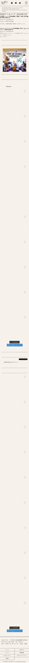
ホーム (7, 649)
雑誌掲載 (22, 652)
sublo (4, 2)
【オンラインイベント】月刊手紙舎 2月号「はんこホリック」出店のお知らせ (14, 29)
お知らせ (22, 649)
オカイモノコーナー (21, 655)
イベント (7, 652)
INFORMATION (9, 19)
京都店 (7, 658)
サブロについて (7, 655)
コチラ (5, 36)
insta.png (20, 3)
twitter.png (16, 3)
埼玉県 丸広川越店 (9, 21)
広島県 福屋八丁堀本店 (11, 23)
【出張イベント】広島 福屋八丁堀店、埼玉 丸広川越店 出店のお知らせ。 (14, 17)
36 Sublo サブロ (12, 661)
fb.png (12, 3)
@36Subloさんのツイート (11, 362)
